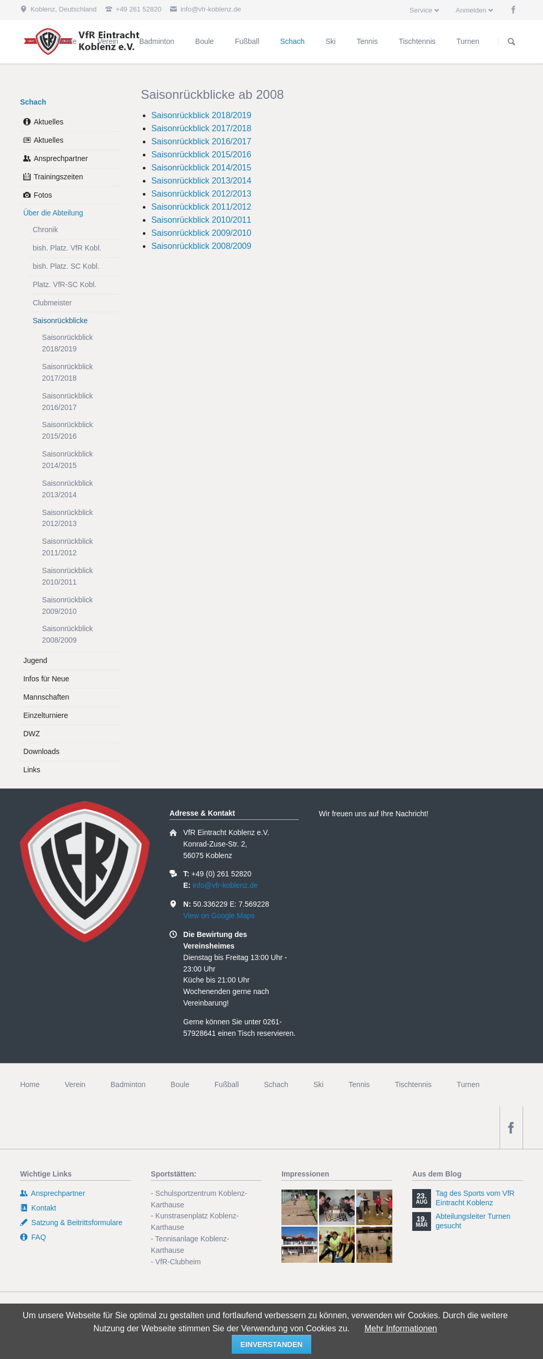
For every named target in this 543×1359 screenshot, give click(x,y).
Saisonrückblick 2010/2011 (201, 219)
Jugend (35, 660)
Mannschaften (46, 697)
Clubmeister (52, 303)
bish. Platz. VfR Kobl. (66, 248)
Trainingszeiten (58, 177)
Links (31, 770)
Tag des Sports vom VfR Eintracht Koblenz (475, 1198)
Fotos (42, 195)
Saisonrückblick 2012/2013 (201, 193)
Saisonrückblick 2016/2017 (201, 141)
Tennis (358, 1084)
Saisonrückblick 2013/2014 (201, 180)
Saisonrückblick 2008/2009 (201, 246)
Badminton (127, 1084)
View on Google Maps (219, 915)
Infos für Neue (46, 679)
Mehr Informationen (401, 1328)
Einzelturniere (45, 715)
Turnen (468, 1084)
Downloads (41, 751)
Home (29, 1084)
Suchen (511, 41)
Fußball (226, 1084)
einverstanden (272, 1344)
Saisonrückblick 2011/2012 (201, 206)
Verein (75, 1084)
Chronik (45, 229)
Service (421, 10)
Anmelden (471, 10)
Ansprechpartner (60, 158)
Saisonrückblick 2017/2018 (201, 128)
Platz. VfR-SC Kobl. (64, 284)
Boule (180, 1084)
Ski (318, 1084)
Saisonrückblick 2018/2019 (201, 115)
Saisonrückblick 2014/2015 (201, 167)
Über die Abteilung (53, 213)
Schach (33, 102)
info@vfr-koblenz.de (225, 885)
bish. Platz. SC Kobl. (65, 266)
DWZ (31, 733)
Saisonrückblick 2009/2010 (201, 233)
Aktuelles (48, 122)
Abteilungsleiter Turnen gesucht (473, 1221)
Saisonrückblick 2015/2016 (201, 154)
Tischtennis (413, 1084)
